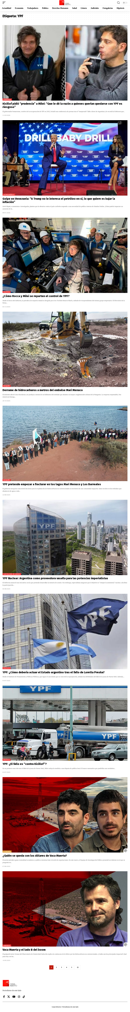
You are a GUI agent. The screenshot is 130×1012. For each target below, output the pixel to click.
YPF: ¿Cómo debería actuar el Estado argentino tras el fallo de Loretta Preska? (54, 672)
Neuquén (6, 386)
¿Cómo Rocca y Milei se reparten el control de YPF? (36, 296)
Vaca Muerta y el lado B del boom (24, 949)
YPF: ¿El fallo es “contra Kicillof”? (25, 764)
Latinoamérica (8, 194)
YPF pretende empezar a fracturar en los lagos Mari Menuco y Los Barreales (52, 484)
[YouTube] (14, 997)
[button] (5, 3)
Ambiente (6, 945)
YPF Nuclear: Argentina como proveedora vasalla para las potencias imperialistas (55, 578)
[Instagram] (19, 997)
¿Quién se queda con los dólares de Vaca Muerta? (35, 855)
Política (6, 292)
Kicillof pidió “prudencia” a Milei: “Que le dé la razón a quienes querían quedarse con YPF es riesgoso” (62, 105)
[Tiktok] (24, 997)
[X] (9, 997)
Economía (7, 851)
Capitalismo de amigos (11, 574)
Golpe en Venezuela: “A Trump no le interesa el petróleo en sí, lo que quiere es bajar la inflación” (59, 200)
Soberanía (7, 99)
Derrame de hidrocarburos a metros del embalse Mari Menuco (43, 390)
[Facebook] (4, 997)
